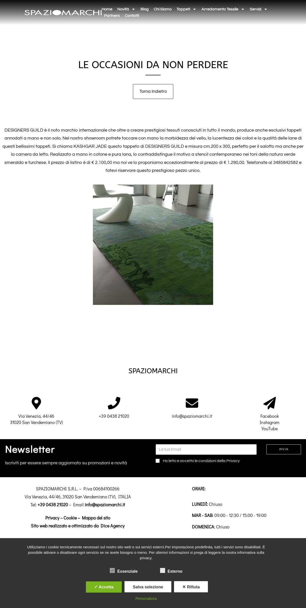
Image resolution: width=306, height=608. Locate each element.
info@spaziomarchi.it (192, 416)
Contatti (132, 16)
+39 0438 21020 (114, 416)
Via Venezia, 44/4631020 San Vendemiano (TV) (36, 419)
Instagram (269, 422)
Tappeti (186, 9)
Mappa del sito (96, 518)
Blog (144, 9)
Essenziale (124, 570)
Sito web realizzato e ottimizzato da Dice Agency (77, 526)
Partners (112, 16)
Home (107, 9)
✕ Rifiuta (191, 587)
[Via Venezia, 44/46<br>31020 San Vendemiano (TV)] (36, 403)
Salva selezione (148, 587)
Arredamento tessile (223, 9)
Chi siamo (163, 9)
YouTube (269, 428)
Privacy (52, 518)
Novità (126, 9)
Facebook (269, 416)
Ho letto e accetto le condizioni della (201, 461)
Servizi (259, 9)
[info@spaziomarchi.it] (192, 403)
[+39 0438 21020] (114, 403)
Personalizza (146, 598)
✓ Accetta (104, 587)
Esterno (171, 570)
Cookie (70, 518)
